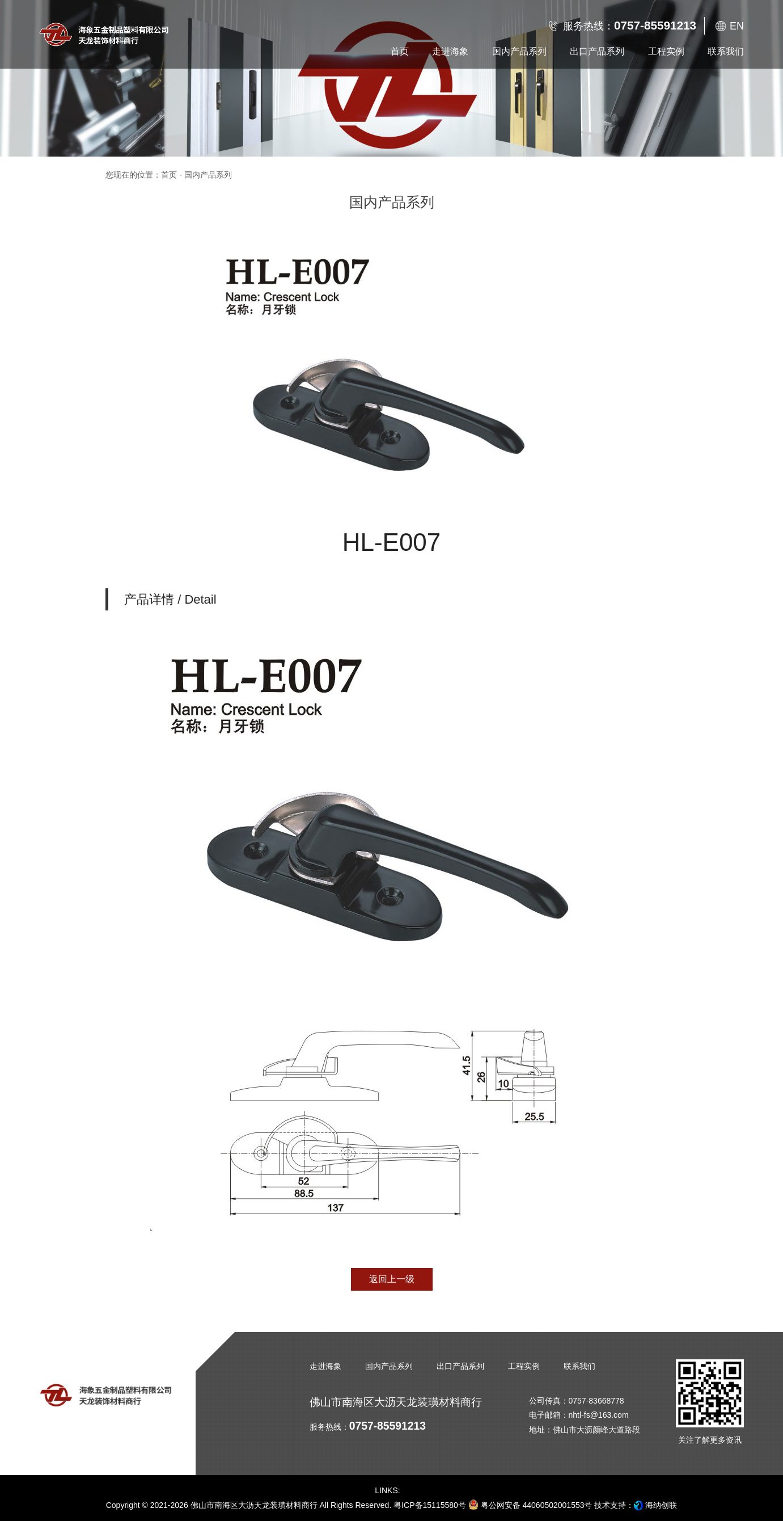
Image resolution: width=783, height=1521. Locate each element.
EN (737, 26)
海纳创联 (661, 1505)
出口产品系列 (460, 1366)
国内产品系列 (389, 1366)
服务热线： (629, 25)
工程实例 (524, 1366)
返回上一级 (391, 1279)
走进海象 (325, 1366)
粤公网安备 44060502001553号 (530, 1504)
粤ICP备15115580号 (429, 1505)
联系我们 (579, 1366)
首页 (169, 174)
